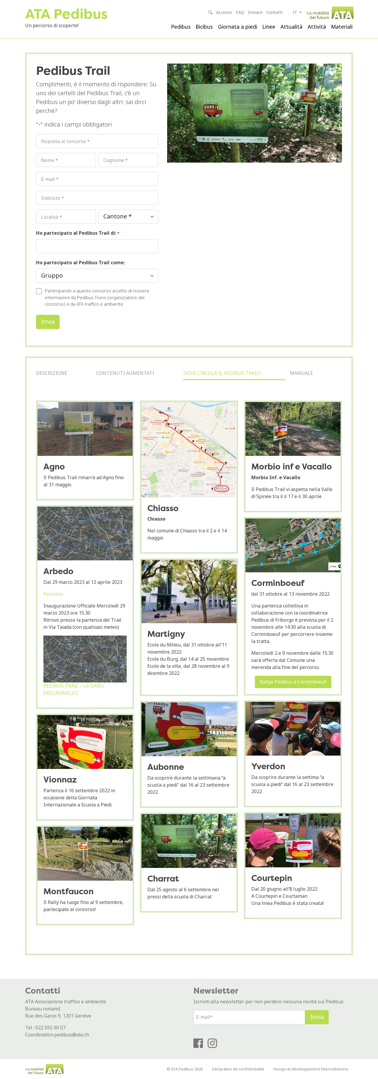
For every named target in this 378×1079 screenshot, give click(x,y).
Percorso (53, 594)
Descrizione (51, 373)
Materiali (342, 27)
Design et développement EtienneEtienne (310, 1069)
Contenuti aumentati (125, 373)
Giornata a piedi (237, 27)
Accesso (224, 12)
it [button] (296, 12)
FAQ (240, 12)
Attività (317, 27)
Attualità (291, 27)
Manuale (301, 373)
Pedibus (180, 27)
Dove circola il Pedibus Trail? (222, 373)
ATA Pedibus (66, 13)
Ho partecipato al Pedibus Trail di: (77, 233)
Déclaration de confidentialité (238, 1069)
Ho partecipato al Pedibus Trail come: (80, 262)
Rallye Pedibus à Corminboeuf (293, 681)
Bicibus (204, 27)
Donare (255, 12)
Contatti (274, 12)
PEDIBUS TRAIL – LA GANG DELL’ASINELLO (73, 689)
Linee (268, 27)
